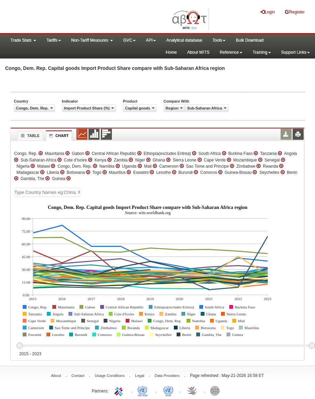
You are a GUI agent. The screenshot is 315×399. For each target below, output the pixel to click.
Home (171, 52)
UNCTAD (144, 390)
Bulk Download (249, 40)
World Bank (216, 390)
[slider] (165, 346)
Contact (77, 376)
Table (29, 136)
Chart (58, 136)
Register (295, 11)
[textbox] (47, 192)
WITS (69, 17)
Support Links (295, 52)
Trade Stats (23, 40)
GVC (129, 40)
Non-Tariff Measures (92, 40)
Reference (231, 52)
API (151, 40)
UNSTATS (168, 390)
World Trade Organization (192, 390)
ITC (120, 390)
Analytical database (184, 40)
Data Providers (167, 376)
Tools (218, 40)
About (56, 376)
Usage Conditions (110, 376)
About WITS (198, 52)
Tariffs (53, 40)
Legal (139, 376)
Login (268, 11)
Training (262, 52)
